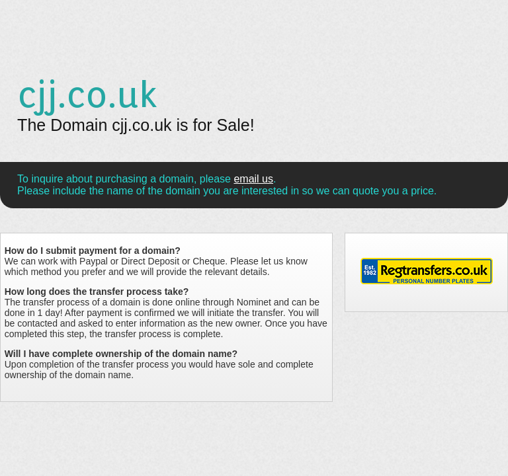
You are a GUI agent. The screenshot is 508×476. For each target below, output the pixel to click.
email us (253, 178)
